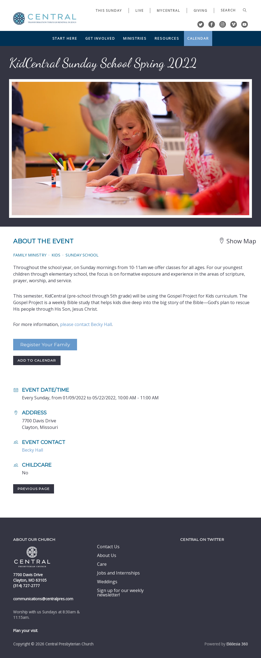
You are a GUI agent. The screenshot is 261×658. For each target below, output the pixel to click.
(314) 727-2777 (26, 585)
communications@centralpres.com (43, 598)
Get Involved (100, 38)
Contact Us (108, 547)
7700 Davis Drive (28, 574)
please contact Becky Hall (86, 324)
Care (102, 564)
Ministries (135, 38)
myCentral (168, 10)
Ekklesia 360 (237, 644)
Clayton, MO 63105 (30, 580)
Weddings (107, 582)
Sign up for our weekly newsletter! (120, 592)
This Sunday (109, 10)
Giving (201, 10)
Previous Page (34, 489)
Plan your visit (25, 630)
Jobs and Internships (118, 573)
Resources (167, 38)
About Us (106, 555)
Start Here (64, 38)
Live (139, 10)
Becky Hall (32, 450)
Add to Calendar (37, 360)
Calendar (198, 38)
